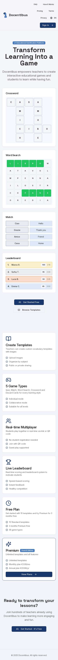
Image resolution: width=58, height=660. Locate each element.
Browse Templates (29, 310)
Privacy (44, 18)
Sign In (47, 25)
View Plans (29, 574)
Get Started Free (29, 302)
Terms (51, 11)
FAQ (35, 4)
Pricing (40, 11)
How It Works (48, 4)
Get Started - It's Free (29, 629)
